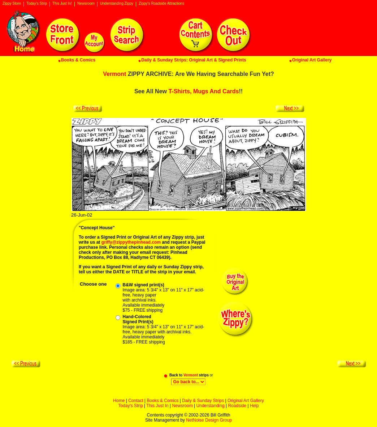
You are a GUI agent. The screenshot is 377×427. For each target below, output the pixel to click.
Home (119, 400)
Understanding (210, 405)
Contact (135, 400)
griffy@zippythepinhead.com (131, 242)
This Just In (157, 405)
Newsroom (86, 3)
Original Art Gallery (246, 400)
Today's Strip (36, 3)
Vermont (114, 74)
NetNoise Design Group (209, 420)
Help (254, 405)
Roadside (237, 405)
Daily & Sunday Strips (203, 400)
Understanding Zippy (116, 3)
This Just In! (62, 3)
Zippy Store (12, 3)
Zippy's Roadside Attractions (161, 3)
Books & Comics (162, 400)
